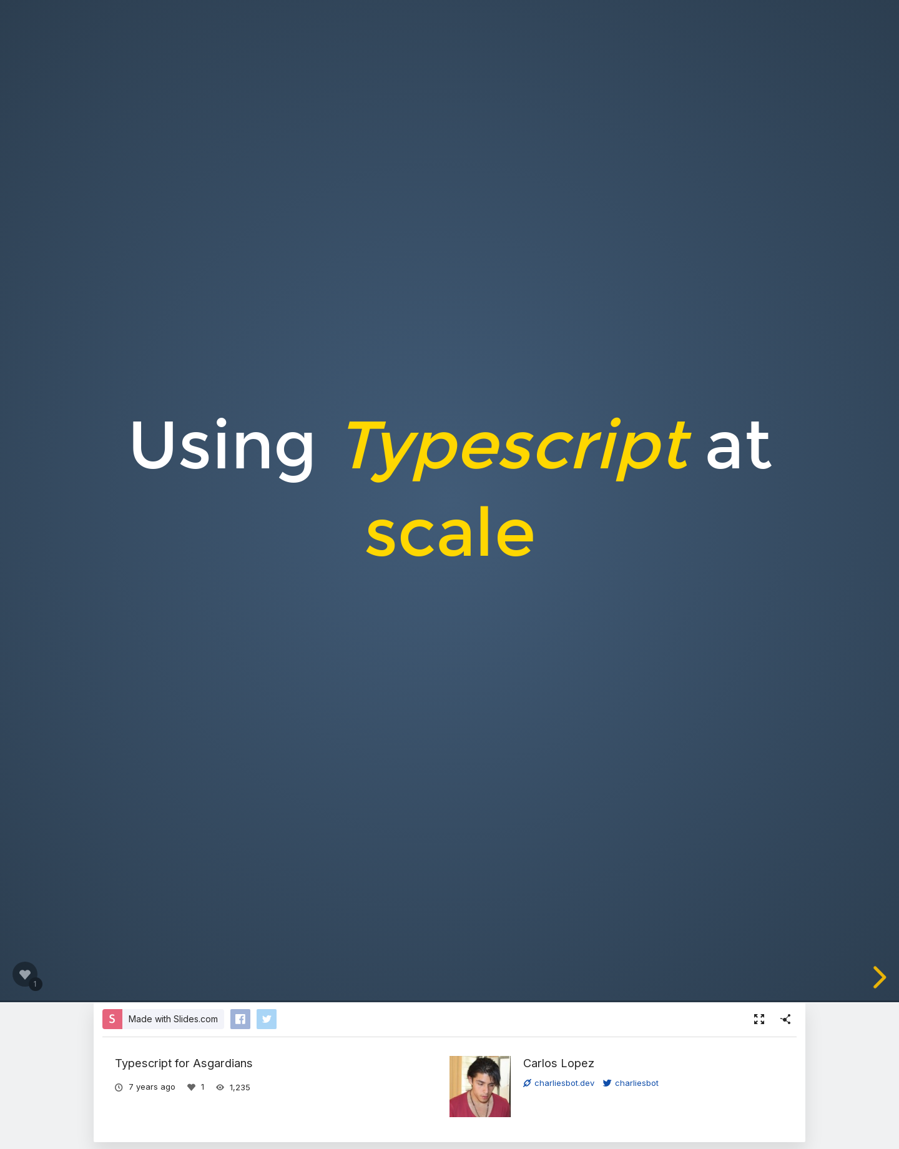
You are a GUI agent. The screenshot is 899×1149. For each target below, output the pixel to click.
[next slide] (883, 977)
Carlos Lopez (558, 1063)
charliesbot (631, 1083)
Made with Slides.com (173, 1018)
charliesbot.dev (558, 1083)
